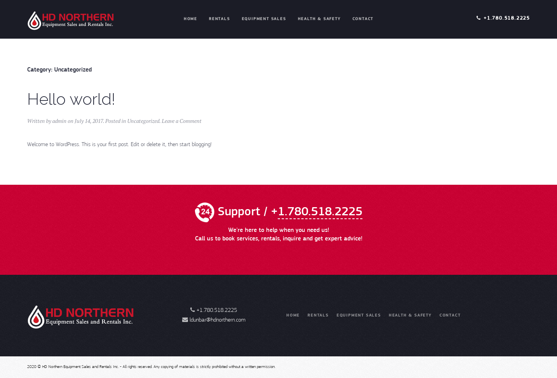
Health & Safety (319, 19)
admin (59, 120)
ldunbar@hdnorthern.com (218, 320)
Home (190, 19)
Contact (363, 19)
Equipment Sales (264, 19)
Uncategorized (143, 120)
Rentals (219, 19)
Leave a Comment (182, 120)
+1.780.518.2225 (507, 18)
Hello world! (71, 99)
